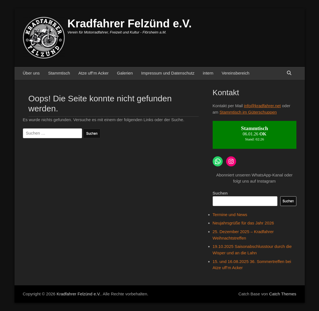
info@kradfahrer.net (262, 105)
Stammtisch (59, 73)
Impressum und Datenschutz (168, 73)
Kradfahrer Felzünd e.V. (130, 23)
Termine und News (230, 214)
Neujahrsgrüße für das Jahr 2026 (243, 223)
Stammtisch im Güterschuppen (248, 112)
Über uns (31, 73)
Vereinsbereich (235, 73)
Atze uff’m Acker (93, 73)
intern (208, 73)
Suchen (220, 193)
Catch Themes (282, 293)
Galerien (125, 73)
